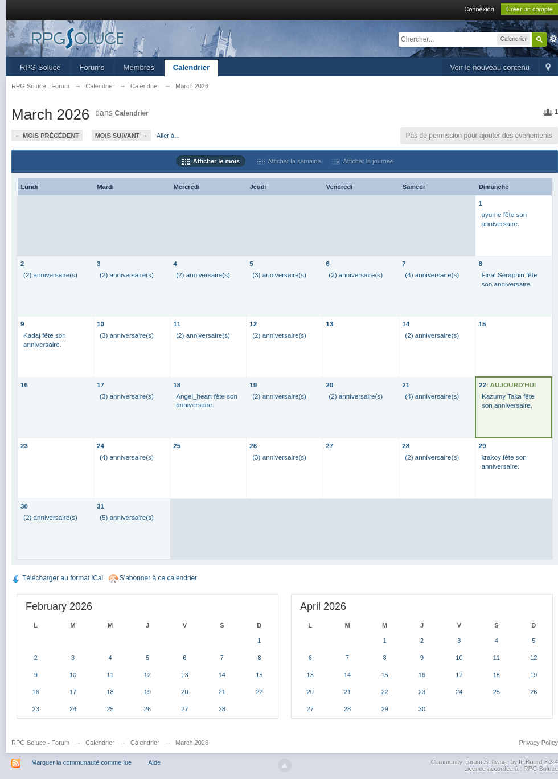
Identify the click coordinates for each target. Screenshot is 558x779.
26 (253, 445)
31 (100, 506)
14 (405, 323)
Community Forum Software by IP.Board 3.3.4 (494, 761)
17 (100, 384)
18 (176, 384)
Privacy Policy (538, 742)
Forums (92, 67)
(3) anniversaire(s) (279, 274)
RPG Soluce (40, 67)
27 (329, 445)
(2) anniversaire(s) (50, 274)
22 (482, 384)
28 (405, 445)
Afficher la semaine (289, 161)
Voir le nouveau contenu (490, 67)
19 (253, 384)
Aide (154, 762)
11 (176, 323)
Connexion (479, 9)
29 (482, 445)
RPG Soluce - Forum (40, 742)
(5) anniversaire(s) (127, 517)
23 (24, 445)
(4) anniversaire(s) (432, 274)
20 (329, 384)
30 (24, 506)
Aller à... (168, 135)
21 (405, 384)
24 (100, 445)
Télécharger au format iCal (57, 578)
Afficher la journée (362, 161)
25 (176, 445)
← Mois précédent (47, 135)
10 (100, 323)
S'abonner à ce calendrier (153, 578)
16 (24, 384)
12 (253, 323)
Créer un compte (529, 9)
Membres (139, 67)
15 (482, 323)
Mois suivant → (121, 135)
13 (329, 323)
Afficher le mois (211, 161)
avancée (553, 38)
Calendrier (191, 67)
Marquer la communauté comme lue (81, 762)
